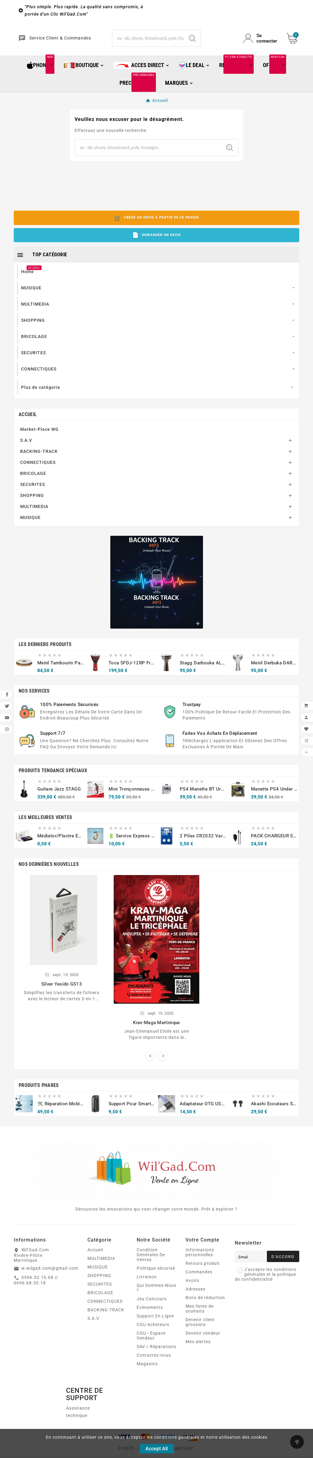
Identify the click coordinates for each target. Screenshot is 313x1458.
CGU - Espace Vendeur (151, 1341)
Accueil (28, 420)
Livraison (147, 1282)
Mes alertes (198, 1347)
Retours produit (203, 1268)
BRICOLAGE (33, 478)
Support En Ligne (155, 1321)
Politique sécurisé (156, 1273)
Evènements (150, 1312)
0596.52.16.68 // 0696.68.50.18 (36, 1285)
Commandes (199, 1277)
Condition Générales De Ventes (151, 1260)
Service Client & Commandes (69, 41)
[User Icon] (261, 41)
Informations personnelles (200, 1258)
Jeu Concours (152, 1304)
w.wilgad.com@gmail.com (49, 1273)
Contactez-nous (154, 1360)
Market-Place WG (39, 434)
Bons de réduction (205, 1303)
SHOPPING (32, 500)
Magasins (147, 1369)
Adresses (195, 1294)
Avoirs (192, 1285)
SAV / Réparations (156, 1352)
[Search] (192, 41)
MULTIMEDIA (34, 511)
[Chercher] (148, 41)
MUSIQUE (30, 522)
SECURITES (32, 489)
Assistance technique (78, 1417)
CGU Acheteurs (153, 1330)
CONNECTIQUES (38, 467)
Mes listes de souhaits (200, 1314)
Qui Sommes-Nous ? (156, 1293)
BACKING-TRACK (39, 456)
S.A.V (26, 445)
